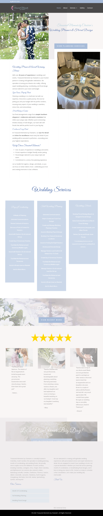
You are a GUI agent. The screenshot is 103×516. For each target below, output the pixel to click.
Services (72, 8)
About (65, 8)
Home (59, 8)
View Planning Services (74, 46)
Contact (90, 8)
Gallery (82, 8)
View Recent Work (51, 320)
